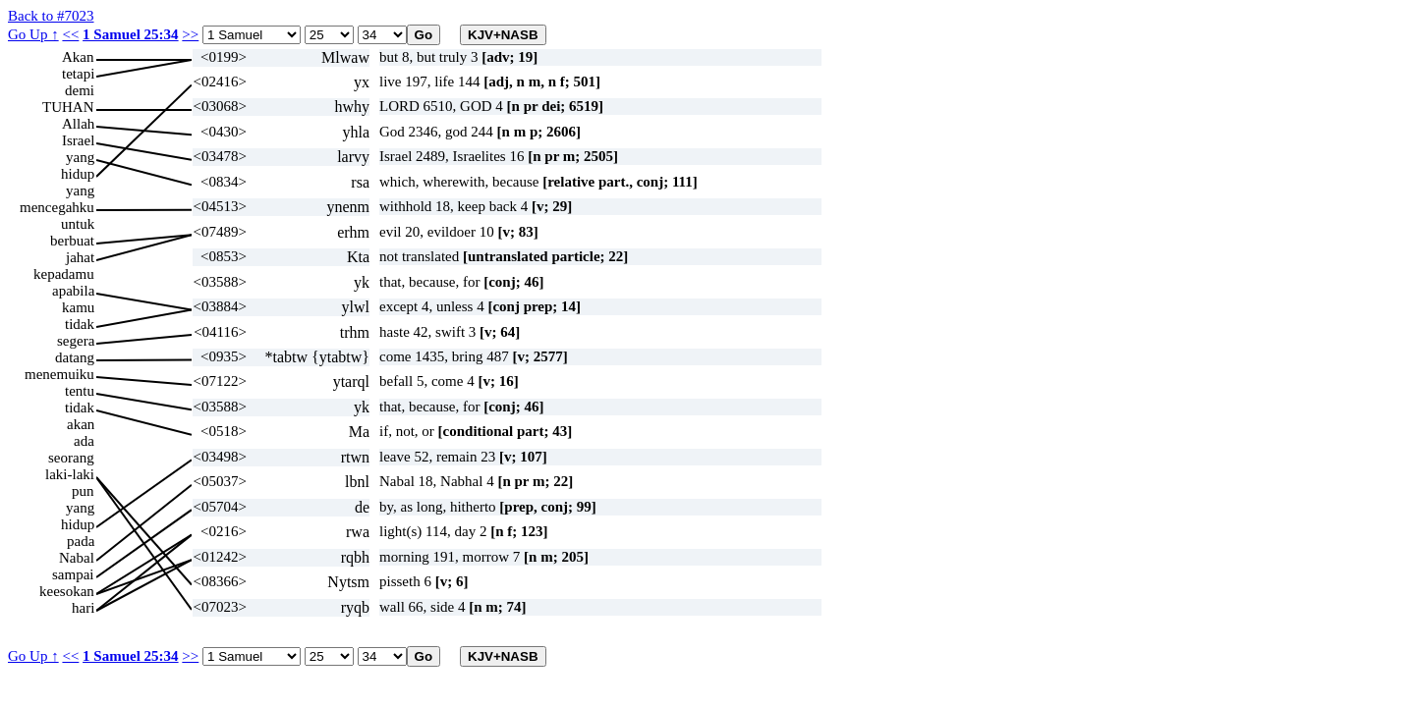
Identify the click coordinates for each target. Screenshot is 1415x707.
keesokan (66, 591)
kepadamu (63, 274)
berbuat (72, 240)
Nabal (76, 558)
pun (83, 491)
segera (75, 341)
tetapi (78, 74)
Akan (78, 57)
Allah (78, 124)
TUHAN (68, 107)
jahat (80, 257)
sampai (73, 574)
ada (84, 441)
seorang (71, 457)
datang (74, 357)
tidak (79, 324)
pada (80, 541)
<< (70, 34)
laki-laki (69, 474)
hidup (77, 174)
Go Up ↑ (33, 34)
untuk (77, 224)
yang (80, 157)
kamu (78, 307)
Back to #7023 (51, 16)
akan (80, 424)
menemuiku (59, 374)
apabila (73, 291)
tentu (79, 391)
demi (79, 90)
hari (83, 608)
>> (190, 34)
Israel (78, 140)
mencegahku (57, 207)
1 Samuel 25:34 (131, 34)
